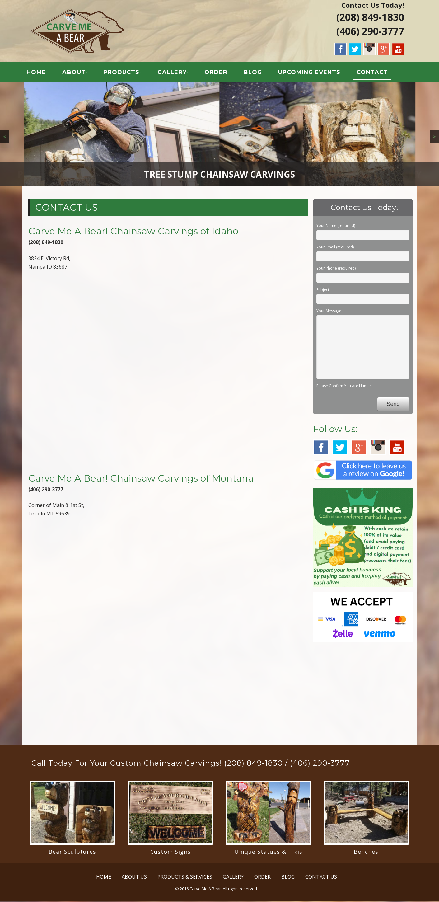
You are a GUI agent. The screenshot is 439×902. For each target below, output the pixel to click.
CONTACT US (321, 877)
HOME (39, 72)
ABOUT (76, 72)
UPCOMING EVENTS (312, 72)
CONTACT (374, 72)
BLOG (255, 72)
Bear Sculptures (72, 852)
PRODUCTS (124, 72)
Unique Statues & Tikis (268, 852)
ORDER (218, 72)
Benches (366, 852)
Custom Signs (170, 852)
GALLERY (174, 72)
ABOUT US (134, 877)
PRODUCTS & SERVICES (184, 877)
